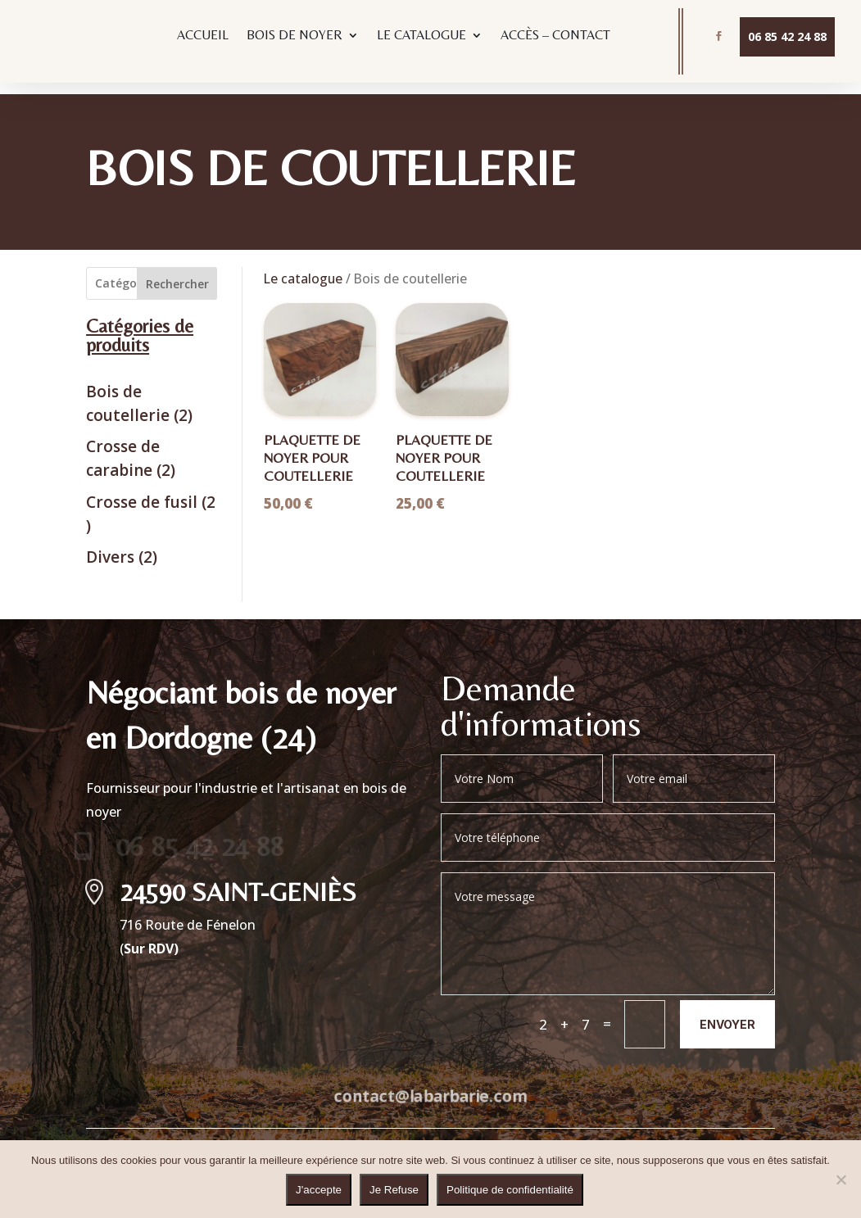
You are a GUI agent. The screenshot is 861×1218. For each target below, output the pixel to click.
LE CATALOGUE (421, 36)
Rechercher (177, 272)
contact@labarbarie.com (430, 1083)
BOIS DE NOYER (294, 36)
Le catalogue (303, 267)
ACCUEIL (203, 36)
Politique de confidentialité (509, 1190)
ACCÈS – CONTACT (555, 36)
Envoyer (727, 1012)
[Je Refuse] (840, 1179)
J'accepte (319, 1190)
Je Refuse (394, 1190)
